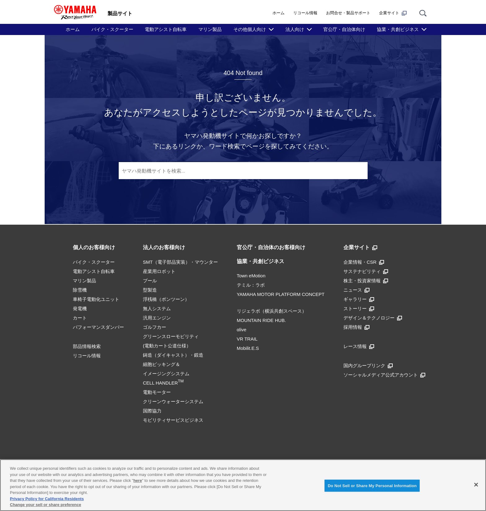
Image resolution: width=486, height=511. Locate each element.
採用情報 (356, 327)
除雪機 (80, 290)
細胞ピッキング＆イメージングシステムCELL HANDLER (166, 373)
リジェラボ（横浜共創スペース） (272, 311)
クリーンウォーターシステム (173, 401)
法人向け (294, 29)
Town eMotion (251, 275)
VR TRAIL (247, 338)
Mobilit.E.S (248, 348)
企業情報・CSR (363, 262)
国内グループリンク (368, 365)
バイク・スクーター (112, 29)
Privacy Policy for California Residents (47, 498)
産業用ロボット (159, 271)
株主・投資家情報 (365, 280)
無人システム (157, 308)
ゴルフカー (154, 327)
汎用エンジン (157, 317)
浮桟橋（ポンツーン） (166, 299)
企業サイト (393, 13)
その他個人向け (249, 29)
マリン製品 (210, 29)
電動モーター (157, 392)
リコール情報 (305, 13)
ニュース (356, 290)
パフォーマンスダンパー (98, 327)
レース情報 (358, 346)
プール (150, 280)
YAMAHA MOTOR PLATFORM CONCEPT (281, 294)
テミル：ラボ (251, 285)
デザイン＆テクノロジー (372, 317)
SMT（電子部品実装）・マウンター (180, 262)
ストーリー (358, 308)
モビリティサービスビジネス (173, 420)
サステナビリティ (365, 271)
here (137, 480)
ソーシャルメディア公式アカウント (384, 374)
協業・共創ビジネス (398, 29)
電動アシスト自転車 (166, 29)
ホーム (278, 13)
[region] (243, 485)
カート (80, 317)
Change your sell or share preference (45, 504)
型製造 (150, 290)
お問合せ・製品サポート (348, 13)
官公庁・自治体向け (344, 29)
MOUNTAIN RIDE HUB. (261, 320)
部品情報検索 (87, 346)
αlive (241, 329)
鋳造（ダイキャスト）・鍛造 (173, 355)
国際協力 (152, 410)
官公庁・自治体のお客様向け (271, 247)
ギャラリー (358, 299)
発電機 (80, 308)
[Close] (476, 484)
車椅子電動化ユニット (96, 299)
